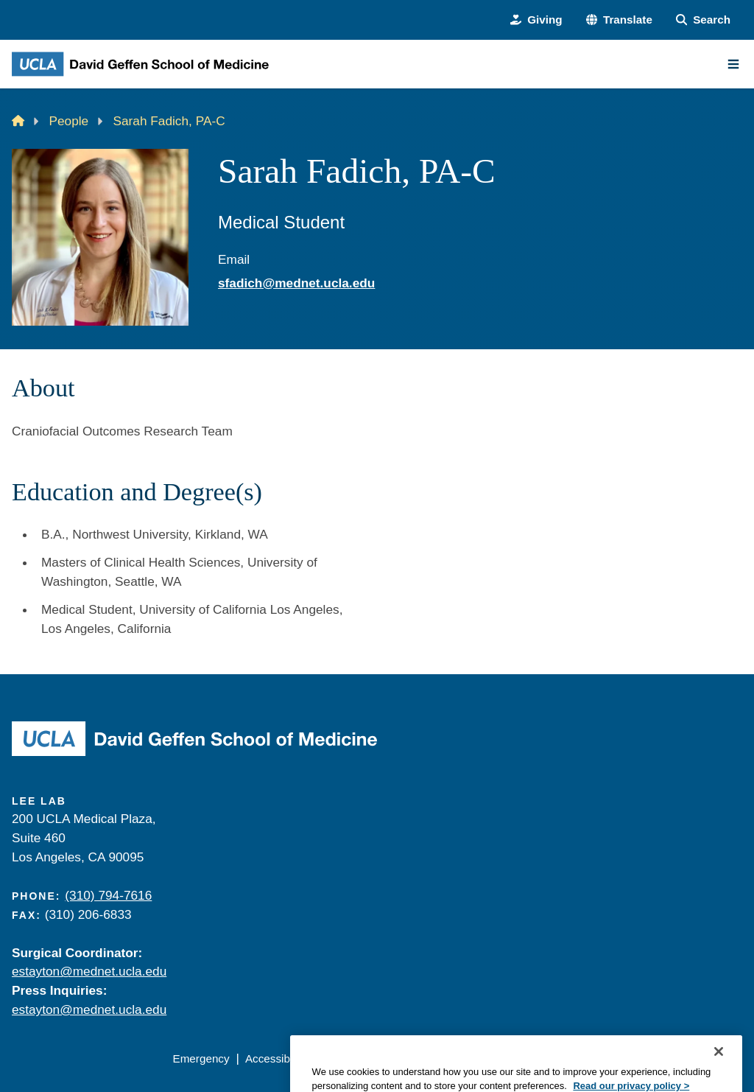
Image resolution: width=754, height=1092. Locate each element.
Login (609, 1058)
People (69, 120)
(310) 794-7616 (108, 895)
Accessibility (275, 1058)
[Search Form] (703, 20)
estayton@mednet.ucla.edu (89, 971)
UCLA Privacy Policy (373, 1058)
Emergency (200, 1058)
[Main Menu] (733, 64)
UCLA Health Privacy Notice (510, 1058)
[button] (619, 20)
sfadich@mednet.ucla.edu (296, 283)
